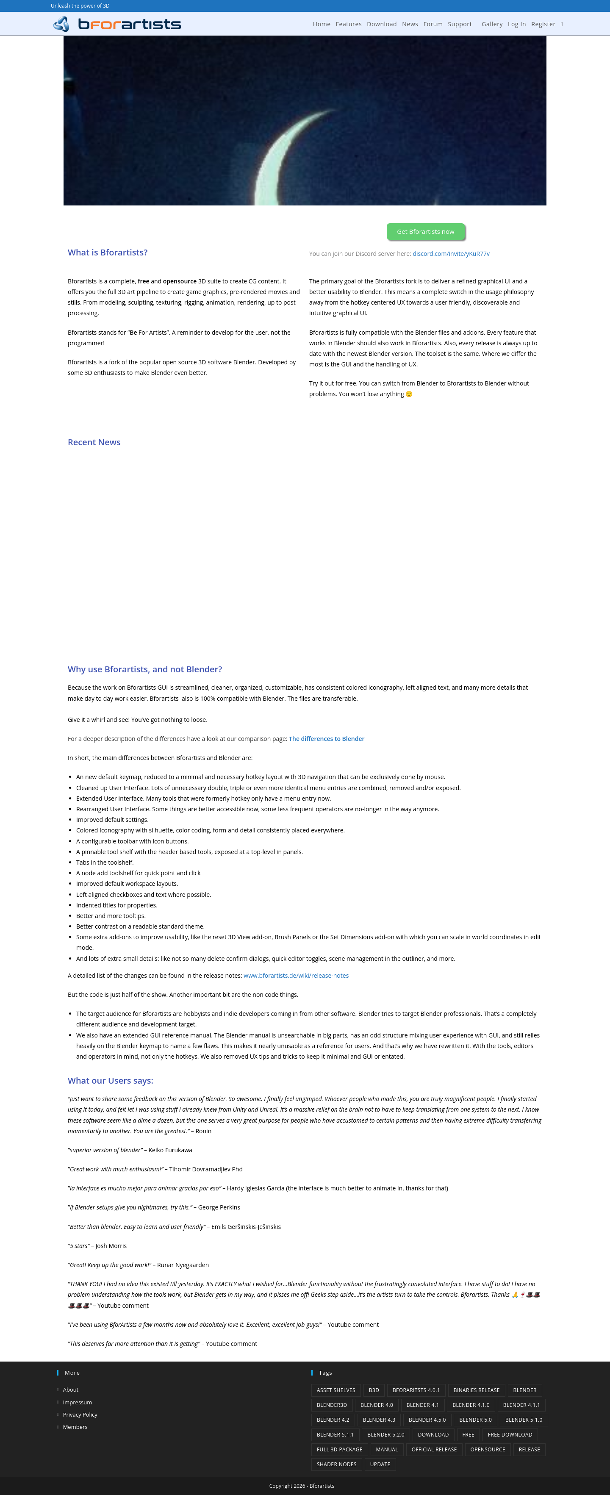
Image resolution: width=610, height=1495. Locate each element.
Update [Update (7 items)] (380, 1464)
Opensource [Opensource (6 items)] (488, 1449)
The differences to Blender (326, 739)
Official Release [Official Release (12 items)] (434, 1449)
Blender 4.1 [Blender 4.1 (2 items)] (423, 1405)
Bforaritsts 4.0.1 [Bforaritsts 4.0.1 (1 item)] (416, 1390)
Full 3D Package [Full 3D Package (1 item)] (340, 1449)
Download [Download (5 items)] (433, 1434)
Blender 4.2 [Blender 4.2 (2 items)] (333, 1419)
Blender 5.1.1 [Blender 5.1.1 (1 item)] (335, 1434)
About (71, 1389)
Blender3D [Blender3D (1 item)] (332, 1405)
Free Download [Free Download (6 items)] (510, 1434)
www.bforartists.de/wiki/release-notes (296, 975)
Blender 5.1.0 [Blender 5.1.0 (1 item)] (524, 1419)
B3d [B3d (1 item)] (374, 1390)
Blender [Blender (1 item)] (525, 1390)
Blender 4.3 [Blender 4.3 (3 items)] (379, 1419)
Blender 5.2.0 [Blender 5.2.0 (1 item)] (386, 1434)
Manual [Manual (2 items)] (387, 1449)
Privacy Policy (80, 1414)
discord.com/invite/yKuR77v (451, 254)
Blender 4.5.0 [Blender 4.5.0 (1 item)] (427, 1419)
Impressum (77, 1402)
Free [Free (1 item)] (469, 1434)
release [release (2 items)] (530, 1449)
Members (75, 1427)
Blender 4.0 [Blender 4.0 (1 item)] (376, 1405)
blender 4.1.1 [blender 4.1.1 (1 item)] (522, 1405)
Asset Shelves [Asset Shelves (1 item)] (336, 1390)
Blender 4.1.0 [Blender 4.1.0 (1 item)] (471, 1405)
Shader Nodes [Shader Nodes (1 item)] (337, 1464)
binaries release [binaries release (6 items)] (477, 1390)
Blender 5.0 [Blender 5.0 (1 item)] (475, 1419)
